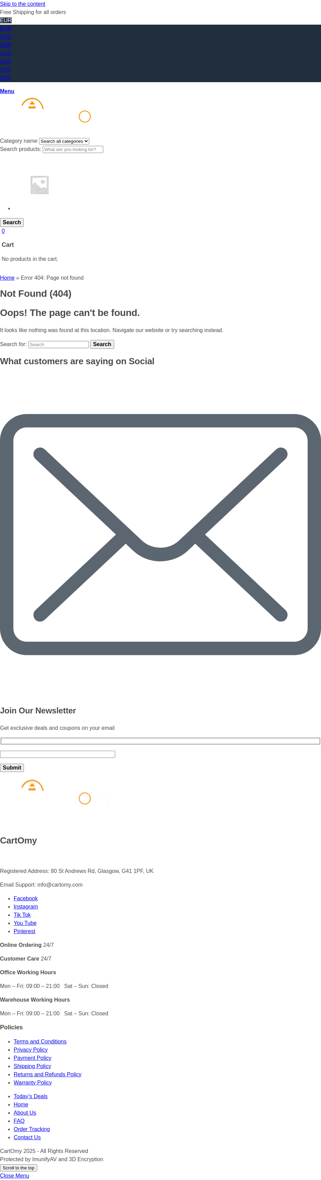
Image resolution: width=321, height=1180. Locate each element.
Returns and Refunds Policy (47, 1074)
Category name (19, 141)
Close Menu (14, 1176)
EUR (6, 28)
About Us (25, 1113)
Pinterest (24, 931)
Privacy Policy (31, 1050)
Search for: (13, 344)
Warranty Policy (33, 1083)
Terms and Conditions (40, 1041)
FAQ (19, 1121)
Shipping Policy (32, 1066)
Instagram (26, 907)
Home (7, 278)
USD (6, 37)
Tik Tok (22, 915)
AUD (6, 53)
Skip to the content (22, 4)
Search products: (21, 149)
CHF (5, 70)
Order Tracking (32, 1129)
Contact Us (27, 1137)
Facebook (26, 898)
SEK (5, 78)
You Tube (25, 923)
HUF (5, 61)
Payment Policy (32, 1058)
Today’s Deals (31, 1096)
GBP (6, 45)
